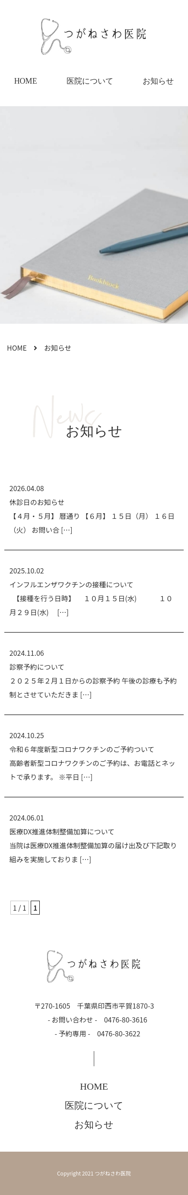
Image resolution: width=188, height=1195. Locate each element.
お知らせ (158, 81)
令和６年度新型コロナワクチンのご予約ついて (82, 749)
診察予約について (37, 666)
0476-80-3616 (125, 1019)
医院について (90, 81)
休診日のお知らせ (37, 502)
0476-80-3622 (118, 1033)
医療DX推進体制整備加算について (62, 831)
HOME (25, 81)
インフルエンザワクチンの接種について (72, 584)
